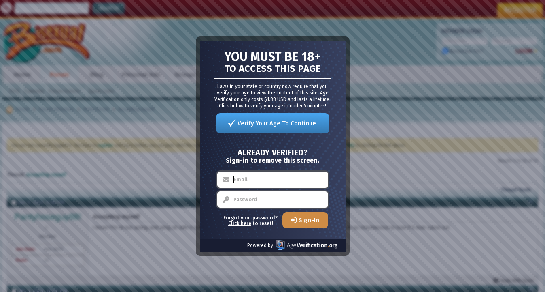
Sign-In (309, 220)
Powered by (292, 245)
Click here (239, 223)
